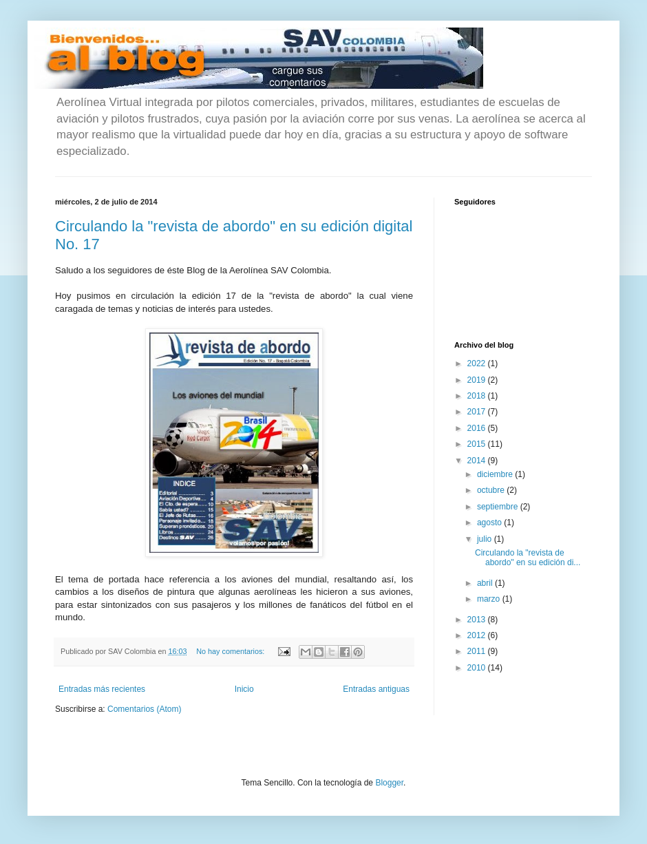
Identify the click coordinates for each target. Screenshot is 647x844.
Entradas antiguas (376, 689)
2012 (477, 635)
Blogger (389, 783)
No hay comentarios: (231, 651)
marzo (489, 599)
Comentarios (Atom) (144, 709)
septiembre (498, 506)
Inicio (244, 689)
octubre (492, 490)
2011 (477, 651)
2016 (477, 428)
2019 (477, 380)
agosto (490, 522)
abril (486, 583)
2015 (477, 444)
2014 (477, 460)
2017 (477, 411)
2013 (477, 619)
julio (485, 539)
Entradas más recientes (102, 689)
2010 (477, 668)
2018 (477, 396)
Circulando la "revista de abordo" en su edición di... (527, 557)
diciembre (496, 474)
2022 (477, 363)
